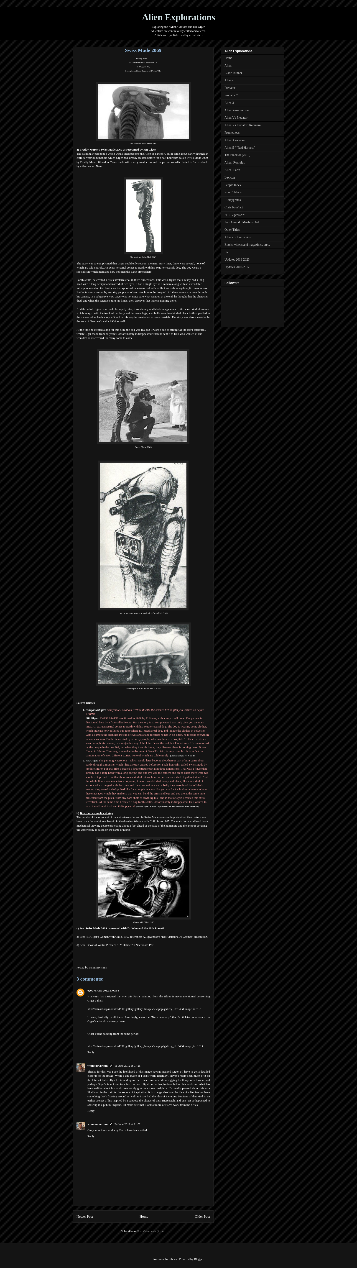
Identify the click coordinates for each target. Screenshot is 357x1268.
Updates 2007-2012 (237, 267)
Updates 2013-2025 (237, 259)
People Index (232, 185)
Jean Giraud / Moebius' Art (241, 222)
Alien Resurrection (236, 110)
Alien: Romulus (234, 162)
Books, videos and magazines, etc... (247, 244)
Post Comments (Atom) (151, 1231)
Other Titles (232, 229)
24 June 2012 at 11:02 (127, 1124)
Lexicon (229, 177)
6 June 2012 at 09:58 (106, 990)
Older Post (202, 1216)
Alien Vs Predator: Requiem (242, 125)
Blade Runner (233, 73)
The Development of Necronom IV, (143, 62)
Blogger (198, 1259)
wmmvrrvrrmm (97, 1065)
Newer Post (84, 1216)
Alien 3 (229, 103)
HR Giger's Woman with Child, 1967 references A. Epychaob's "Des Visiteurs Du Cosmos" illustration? (147, 936)
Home (144, 1216)
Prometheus (232, 132)
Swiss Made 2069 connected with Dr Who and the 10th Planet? (124, 928)
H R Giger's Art (143, 67)
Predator (229, 88)
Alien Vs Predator (235, 117)
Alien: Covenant (234, 140)
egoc (90, 990)
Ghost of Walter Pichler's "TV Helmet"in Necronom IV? (120, 945)
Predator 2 (231, 95)
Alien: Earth (232, 170)
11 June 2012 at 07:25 (127, 1065)
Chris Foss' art (233, 207)
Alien (228, 65)
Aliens (228, 80)
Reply (90, 1052)
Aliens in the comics (237, 237)
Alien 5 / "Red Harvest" (239, 147)
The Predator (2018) (237, 155)
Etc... (227, 252)
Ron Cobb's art (233, 192)
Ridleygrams (232, 200)
